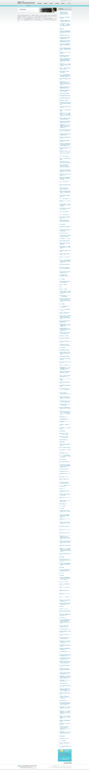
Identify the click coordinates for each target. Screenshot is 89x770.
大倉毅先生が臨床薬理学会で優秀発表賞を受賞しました (65, 87)
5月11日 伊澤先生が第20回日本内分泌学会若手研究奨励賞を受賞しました (65, 261)
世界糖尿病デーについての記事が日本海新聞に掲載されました (65, 733)
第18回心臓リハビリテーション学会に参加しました (65, 681)
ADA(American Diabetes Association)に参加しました (65, 483)
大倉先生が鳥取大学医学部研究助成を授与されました (65, 673)
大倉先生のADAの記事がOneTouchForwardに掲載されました (65, 669)
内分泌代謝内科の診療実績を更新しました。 (65, 141)
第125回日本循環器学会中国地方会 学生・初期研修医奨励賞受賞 (65, 49)
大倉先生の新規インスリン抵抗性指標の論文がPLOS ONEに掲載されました (65, 325)
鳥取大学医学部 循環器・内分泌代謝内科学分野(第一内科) (26, 2)
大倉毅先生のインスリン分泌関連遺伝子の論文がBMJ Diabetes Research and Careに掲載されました (65, 126)
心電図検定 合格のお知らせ (65, 35)
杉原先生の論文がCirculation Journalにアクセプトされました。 (65, 511)
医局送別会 (62, 28)
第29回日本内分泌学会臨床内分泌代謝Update (65, 230)
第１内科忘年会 (63, 224)
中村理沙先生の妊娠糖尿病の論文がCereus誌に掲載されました (65, 44)
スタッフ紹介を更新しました (65, 156)
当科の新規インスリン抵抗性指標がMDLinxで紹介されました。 (65, 707)
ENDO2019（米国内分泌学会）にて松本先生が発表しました (65, 268)
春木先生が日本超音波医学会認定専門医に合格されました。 (65, 372)
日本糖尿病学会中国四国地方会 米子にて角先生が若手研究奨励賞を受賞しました (65, 465)
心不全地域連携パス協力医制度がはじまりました (65, 209)
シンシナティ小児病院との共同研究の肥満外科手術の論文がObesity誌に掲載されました (65, 75)
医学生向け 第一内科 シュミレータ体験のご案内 (65, 437)
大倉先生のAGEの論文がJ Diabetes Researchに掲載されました (65, 397)
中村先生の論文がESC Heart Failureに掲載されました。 (65, 282)
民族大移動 (62, 567)
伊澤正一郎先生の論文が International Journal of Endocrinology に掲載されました (65, 166)
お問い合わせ (65, 759)
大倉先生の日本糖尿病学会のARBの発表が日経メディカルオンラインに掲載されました (65, 689)
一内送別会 (62, 508)
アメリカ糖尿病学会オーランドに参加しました (65, 307)
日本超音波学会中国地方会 (64, 93)
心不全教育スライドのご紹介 (65, 238)
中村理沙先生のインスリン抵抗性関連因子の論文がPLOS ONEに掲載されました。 (65, 368)
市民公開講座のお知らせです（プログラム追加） (65, 405)
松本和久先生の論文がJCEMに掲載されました (65, 175)
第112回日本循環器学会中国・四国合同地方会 (65, 321)
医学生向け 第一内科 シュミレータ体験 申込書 (65, 434)
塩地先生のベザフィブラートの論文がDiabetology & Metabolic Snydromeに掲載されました (65, 537)
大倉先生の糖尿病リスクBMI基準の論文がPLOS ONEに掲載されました (65, 292)
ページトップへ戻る (68, 763)
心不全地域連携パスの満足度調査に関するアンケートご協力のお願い (65, 205)
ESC (61, 286)
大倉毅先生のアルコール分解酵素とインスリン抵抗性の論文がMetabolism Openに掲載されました (65, 114)
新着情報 (45, 3)
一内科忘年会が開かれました (65, 629)
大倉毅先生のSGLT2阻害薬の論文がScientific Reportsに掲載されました (65, 171)
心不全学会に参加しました (64, 233)
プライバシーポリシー (68, 765)
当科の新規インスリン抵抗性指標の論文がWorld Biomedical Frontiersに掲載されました (65, 677)
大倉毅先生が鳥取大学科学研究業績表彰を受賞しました (65, 38)
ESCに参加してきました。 (65, 476)
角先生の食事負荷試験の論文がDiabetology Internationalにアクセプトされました (65, 703)
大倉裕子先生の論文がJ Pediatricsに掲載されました (65, 188)
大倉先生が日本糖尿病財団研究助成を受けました (65, 649)
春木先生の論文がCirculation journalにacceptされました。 (65, 333)
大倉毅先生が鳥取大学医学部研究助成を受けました (65, 134)
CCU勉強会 (62, 575)
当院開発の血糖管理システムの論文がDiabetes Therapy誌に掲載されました (65, 329)
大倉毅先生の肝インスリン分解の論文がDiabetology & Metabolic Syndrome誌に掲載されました (65, 83)
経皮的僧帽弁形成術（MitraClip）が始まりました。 (64, 276)
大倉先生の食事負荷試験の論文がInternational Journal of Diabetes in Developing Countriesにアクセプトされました (65, 621)
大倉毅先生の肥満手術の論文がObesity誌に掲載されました (65, 21)
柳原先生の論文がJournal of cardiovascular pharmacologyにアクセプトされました (65, 662)
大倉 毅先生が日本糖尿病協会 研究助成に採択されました (65, 122)
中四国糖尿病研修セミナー (64, 419)
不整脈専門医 (62, 736)
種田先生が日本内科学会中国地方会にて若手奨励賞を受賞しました (65, 192)
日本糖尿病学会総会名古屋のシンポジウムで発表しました (65, 402)
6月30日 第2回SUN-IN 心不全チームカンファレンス (65, 313)
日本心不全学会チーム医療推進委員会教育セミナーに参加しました (65, 247)
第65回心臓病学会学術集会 (65, 356)
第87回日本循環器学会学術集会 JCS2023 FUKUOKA (65, 119)
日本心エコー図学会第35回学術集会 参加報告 (65, 68)
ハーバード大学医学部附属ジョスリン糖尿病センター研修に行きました (65, 456)
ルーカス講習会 (63, 740)
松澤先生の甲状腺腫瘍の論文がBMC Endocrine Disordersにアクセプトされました (65, 578)
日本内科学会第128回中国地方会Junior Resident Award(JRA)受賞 (65, 103)
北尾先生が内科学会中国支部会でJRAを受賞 (65, 495)
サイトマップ (61, 765)
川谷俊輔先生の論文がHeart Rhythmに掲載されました (65, 56)
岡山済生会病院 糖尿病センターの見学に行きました (65, 638)
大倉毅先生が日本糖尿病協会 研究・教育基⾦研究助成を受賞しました (65, 32)
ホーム (20, 5)
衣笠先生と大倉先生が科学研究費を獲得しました (65, 601)
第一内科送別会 (63, 459)
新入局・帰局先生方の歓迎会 (65, 447)
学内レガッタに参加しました (65, 365)
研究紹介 (63, 3)
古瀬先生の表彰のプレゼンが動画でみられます (65, 501)
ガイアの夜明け (63, 506)
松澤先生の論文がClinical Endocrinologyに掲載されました (65, 221)
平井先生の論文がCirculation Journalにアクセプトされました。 (65, 523)
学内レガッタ (62, 488)
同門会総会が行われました (64, 738)
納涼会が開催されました (64, 439)
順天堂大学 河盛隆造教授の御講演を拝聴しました (65, 615)
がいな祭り (62, 573)
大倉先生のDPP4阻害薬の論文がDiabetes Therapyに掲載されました (65, 564)
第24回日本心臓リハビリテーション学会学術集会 (65, 296)
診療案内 (57, 3)
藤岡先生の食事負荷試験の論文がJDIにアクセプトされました (65, 408)
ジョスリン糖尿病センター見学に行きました (65, 486)
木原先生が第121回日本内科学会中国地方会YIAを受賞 (65, 236)
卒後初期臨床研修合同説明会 (65, 95)
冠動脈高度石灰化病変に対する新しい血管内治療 (65, 91)
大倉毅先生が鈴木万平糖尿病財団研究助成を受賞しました (65, 41)
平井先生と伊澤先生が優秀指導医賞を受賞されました (65, 604)
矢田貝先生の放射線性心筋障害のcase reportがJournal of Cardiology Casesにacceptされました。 (65, 300)
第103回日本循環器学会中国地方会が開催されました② (65, 655)
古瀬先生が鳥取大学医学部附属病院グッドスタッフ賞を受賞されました (65, 717)
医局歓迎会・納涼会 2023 (64, 100)
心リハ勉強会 (62, 279)
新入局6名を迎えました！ (64, 700)
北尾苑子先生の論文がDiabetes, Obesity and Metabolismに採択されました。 (65, 13)
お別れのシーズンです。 (64, 608)
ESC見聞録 (62, 556)
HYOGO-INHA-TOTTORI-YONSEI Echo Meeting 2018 (65, 345)
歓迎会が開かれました (64, 416)
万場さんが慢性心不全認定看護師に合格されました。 (65, 376)
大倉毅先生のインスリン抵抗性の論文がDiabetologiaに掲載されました (65, 64)
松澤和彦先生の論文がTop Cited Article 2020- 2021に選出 (65, 162)
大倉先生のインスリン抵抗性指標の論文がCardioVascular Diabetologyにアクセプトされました (65, 712)
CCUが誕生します (63, 617)
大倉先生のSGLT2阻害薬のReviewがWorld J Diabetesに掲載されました (65, 515)
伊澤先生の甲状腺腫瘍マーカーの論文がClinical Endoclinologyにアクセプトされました (65, 728)
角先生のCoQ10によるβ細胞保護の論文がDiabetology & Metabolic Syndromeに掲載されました (65, 317)
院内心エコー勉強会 (63, 289)
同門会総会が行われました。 (65, 471)
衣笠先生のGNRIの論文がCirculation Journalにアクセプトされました (65, 697)
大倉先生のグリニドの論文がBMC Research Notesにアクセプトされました (65, 642)
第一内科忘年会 (63, 347)
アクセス (69, 3)
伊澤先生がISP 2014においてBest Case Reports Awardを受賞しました (65, 560)
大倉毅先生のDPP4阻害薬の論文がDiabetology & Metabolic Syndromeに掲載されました (65, 144)
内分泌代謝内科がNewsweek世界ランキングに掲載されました (65, 130)
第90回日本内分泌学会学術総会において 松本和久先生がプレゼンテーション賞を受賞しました (65, 413)
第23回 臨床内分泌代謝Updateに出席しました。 (64, 626)
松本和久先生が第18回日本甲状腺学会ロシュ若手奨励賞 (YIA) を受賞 (65, 178)
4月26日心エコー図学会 (64, 335)
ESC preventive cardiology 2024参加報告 (64, 72)
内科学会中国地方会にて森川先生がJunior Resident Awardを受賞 (65, 353)
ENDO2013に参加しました (65, 683)
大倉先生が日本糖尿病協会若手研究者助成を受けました (65, 570)
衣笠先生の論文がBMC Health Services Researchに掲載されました (65, 542)
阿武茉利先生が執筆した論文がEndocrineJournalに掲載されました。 (65, 152)
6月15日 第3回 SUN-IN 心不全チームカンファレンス (65, 254)
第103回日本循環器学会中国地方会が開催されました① (65, 658)
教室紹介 (51, 3)
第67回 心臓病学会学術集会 (65, 240)
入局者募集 (39, 3)
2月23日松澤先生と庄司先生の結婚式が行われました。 (65, 272)
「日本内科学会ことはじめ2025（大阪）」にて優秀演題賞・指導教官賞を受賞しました (65, 25)
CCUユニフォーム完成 (64, 581)
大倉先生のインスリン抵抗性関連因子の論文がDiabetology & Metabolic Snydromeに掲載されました (65, 550)
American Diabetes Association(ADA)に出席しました (65, 393)
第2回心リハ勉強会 (63, 284)
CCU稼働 (61, 606)
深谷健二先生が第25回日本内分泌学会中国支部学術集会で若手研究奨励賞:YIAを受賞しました (65, 60)
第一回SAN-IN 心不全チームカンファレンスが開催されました (65, 389)
